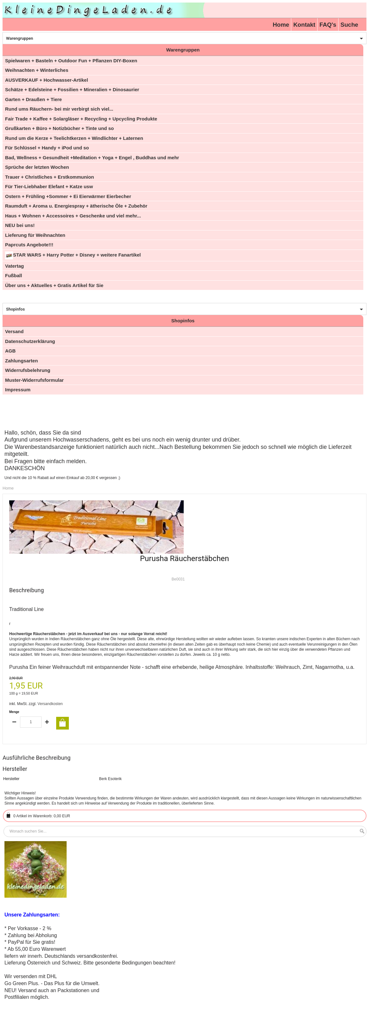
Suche (349, 24)
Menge (14, 712)
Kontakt (304, 24)
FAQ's (328, 24)
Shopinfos (15, 309)
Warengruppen (19, 38)
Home (281, 24)
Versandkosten (50, 704)
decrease (14, 722)
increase (47, 722)
